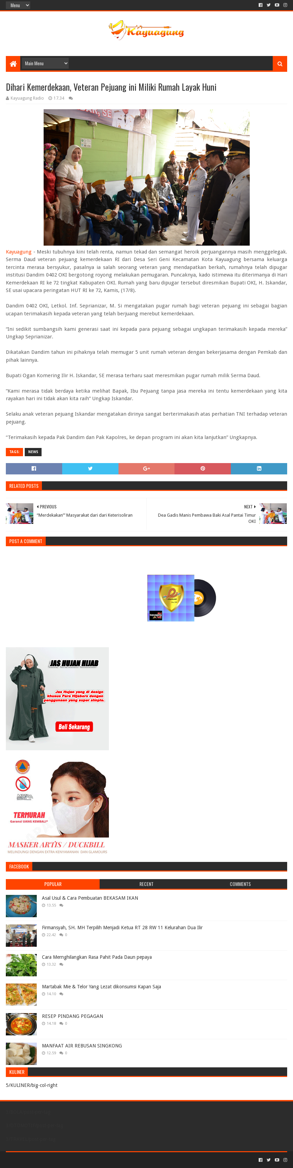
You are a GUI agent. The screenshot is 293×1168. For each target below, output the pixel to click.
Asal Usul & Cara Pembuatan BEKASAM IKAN (90, 898)
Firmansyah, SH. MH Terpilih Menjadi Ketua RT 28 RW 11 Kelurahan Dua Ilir (122, 927)
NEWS (33, 452)
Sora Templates (44, 1160)
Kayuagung (19, 252)
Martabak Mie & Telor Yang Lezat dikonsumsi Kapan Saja (101, 986)
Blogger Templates (83, 1160)
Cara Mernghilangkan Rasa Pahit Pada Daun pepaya (97, 957)
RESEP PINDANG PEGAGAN (72, 1016)
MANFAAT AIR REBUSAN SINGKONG (82, 1045)
